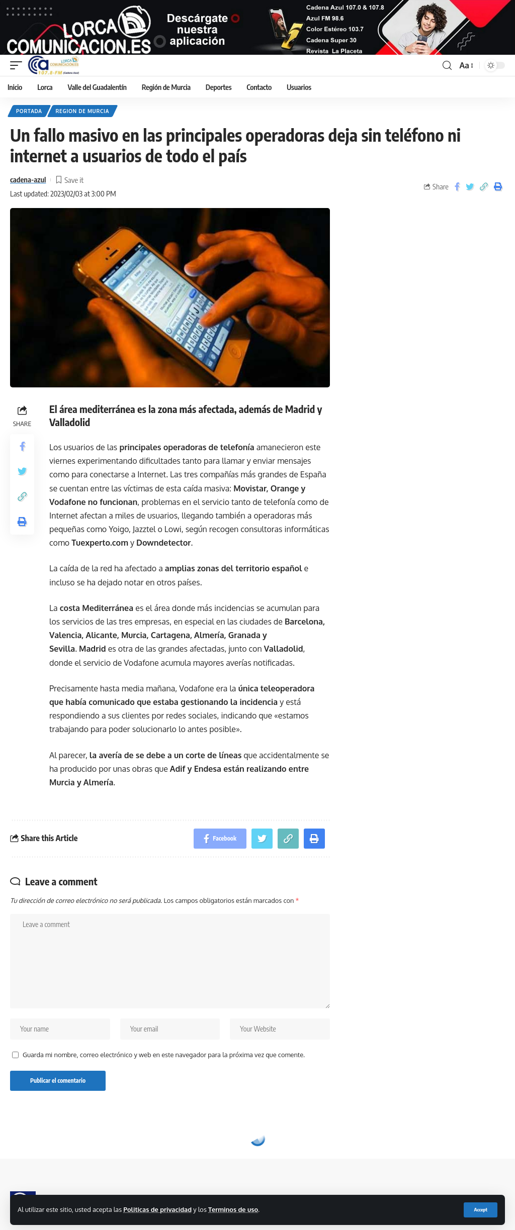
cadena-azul (28, 187)
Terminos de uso (233, 1209)
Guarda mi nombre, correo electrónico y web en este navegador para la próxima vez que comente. (164, 1062)
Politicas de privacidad (157, 1209)
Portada (29, 119)
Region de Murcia (82, 119)
